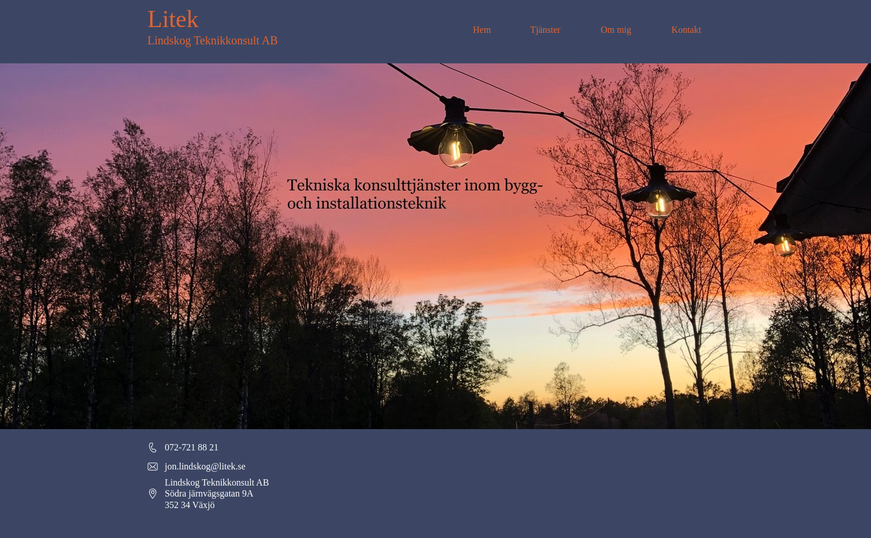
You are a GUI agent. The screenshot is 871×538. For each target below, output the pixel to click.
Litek (173, 19)
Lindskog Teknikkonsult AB (212, 40)
